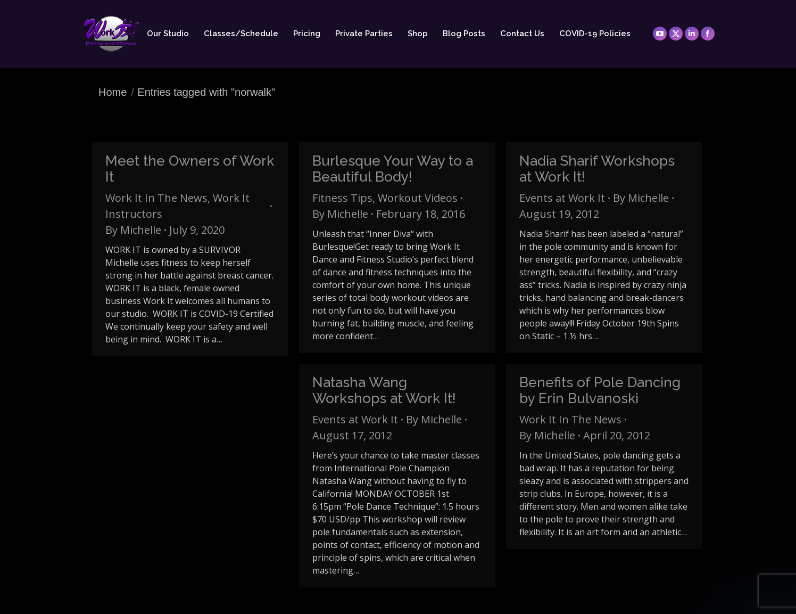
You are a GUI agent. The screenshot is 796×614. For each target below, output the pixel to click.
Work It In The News (156, 198)
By (133, 230)
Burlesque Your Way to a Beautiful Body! (392, 169)
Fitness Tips (342, 198)
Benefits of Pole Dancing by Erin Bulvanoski (600, 390)
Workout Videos (418, 198)
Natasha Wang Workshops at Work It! (384, 390)
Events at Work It (562, 198)
